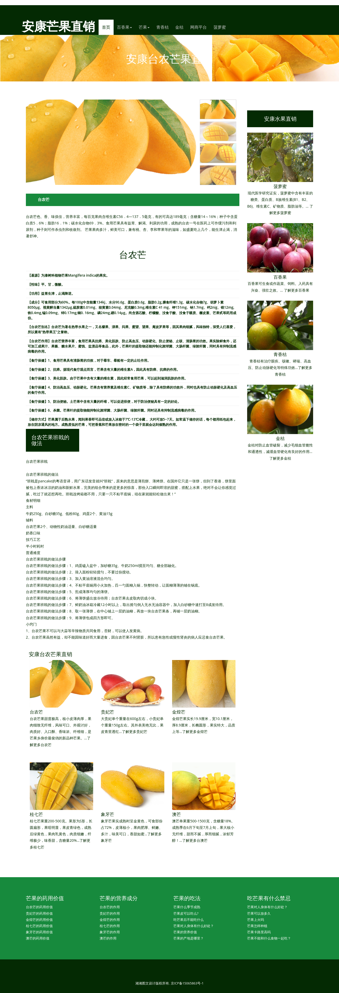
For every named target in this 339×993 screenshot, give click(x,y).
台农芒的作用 (110, 907)
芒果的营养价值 (185, 932)
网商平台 (198, 27)
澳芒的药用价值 (37, 938)
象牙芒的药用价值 (39, 932)
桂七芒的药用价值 (39, 925)
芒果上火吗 (255, 919)
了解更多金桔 (280, 458)
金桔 (179, 27)
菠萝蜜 (219, 27)
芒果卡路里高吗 (259, 932)
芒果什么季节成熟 (186, 907)
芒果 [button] (144, 27)
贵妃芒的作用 (110, 913)
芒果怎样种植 (257, 925)
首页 (108, 27)
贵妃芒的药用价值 (39, 913)
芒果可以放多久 (259, 913)
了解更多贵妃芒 (134, 731)
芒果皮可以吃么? (185, 913)
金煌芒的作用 (110, 919)
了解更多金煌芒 (195, 731)
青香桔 (162, 27)
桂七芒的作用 (110, 925)
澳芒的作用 (108, 938)
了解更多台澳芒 (195, 840)
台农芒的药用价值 (39, 907)
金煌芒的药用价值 (39, 919)
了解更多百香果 (296, 290)
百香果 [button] (124, 27)
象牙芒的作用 (110, 932)
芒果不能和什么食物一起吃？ (269, 938)
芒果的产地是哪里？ (188, 938)
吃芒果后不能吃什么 (188, 919)
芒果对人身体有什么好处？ (193, 925)
